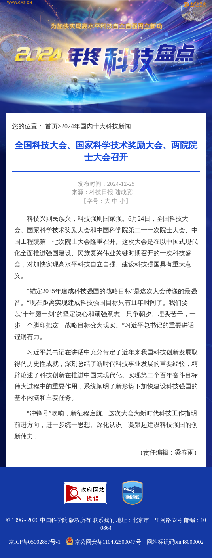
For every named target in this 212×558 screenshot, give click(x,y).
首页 (51, 126)
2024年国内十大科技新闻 (96, 126)
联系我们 (104, 520)
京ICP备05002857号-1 (35, 542)
